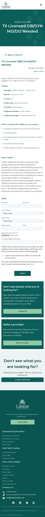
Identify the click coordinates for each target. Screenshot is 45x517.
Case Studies (6, 455)
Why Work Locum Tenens (10, 436)
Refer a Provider (22, 343)
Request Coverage (8, 458)
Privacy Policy (6, 515)
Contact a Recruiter (22, 380)
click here (30, 264)
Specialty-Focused (8, 466)
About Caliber (6, 472)
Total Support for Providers (10, 439)
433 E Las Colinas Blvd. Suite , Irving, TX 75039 (21, 494)
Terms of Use (17, 515)
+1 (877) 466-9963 (11, 491)
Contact (4, 478)
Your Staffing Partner (9, 452)
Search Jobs (22, 422)
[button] (41, 5)
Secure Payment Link (9, 484)
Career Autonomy (8, 442)
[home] (6, 5)
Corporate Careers (8, 475)
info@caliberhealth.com (15, 498)
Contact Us (22, 311)
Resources (5, 469)
